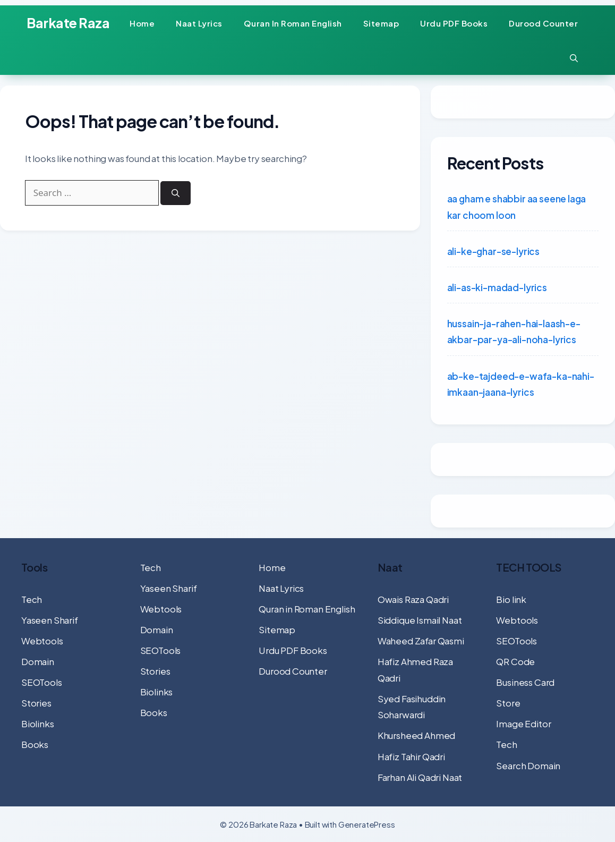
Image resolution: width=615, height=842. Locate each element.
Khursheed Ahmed (416, 735)
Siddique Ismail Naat (420, 620)
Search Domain (528, 765)
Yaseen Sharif (49, 620)
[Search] (178, 196)
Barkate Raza (68, 22)
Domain (37, 661)
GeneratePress (366, 824)
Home (142, 23)
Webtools (42, 641)
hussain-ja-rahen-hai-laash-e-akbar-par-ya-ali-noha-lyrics (513, 332)
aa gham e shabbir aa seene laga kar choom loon (516, 207)
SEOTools (41, 682)
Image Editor (523, 723)
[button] (573, 57)
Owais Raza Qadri (413, 599)
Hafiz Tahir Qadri (411, 756)
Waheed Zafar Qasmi (421, 641)
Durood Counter (543, 23)
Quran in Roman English (293, 23)
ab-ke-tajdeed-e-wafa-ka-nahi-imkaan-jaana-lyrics (520, 384)
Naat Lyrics (199, 23)
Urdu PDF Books (454, 23)
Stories (36, 703)
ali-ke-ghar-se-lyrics (493, 251)
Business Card (525, 682)
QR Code (515, 661)
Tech (31, 599)
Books (34, 744)
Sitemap (381, 23)
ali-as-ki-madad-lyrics (497, 287)
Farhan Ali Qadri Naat (420, 777)
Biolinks (37, 723)
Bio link (511, 599)
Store (508, 703)
